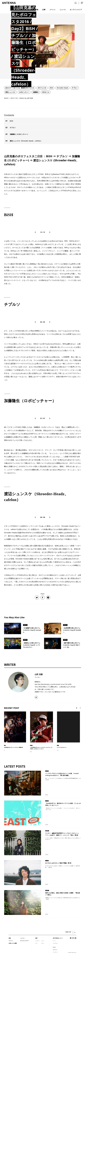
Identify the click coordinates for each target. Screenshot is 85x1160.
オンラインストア (24, 1144)
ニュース (22, 1141)
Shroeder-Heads (62, 88)
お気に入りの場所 (13, 1146)
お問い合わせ (55, 1153)
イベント (11, 1144)
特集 (10, 1141)
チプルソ (75, 88)
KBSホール (45, 92)
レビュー (42, 1144)
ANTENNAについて (58, 1141)
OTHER (46, 1057)
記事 (36, 1141)
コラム (36, 1146)
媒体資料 (54, 1150)
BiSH (51, 88)
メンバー (54, 1144)
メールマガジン (55, 1146)
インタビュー (37, 1144)
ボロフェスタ (42, 88)
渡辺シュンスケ (10, 92)
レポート (42, 1146)
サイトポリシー (55, 1155)
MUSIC (32, 953)
